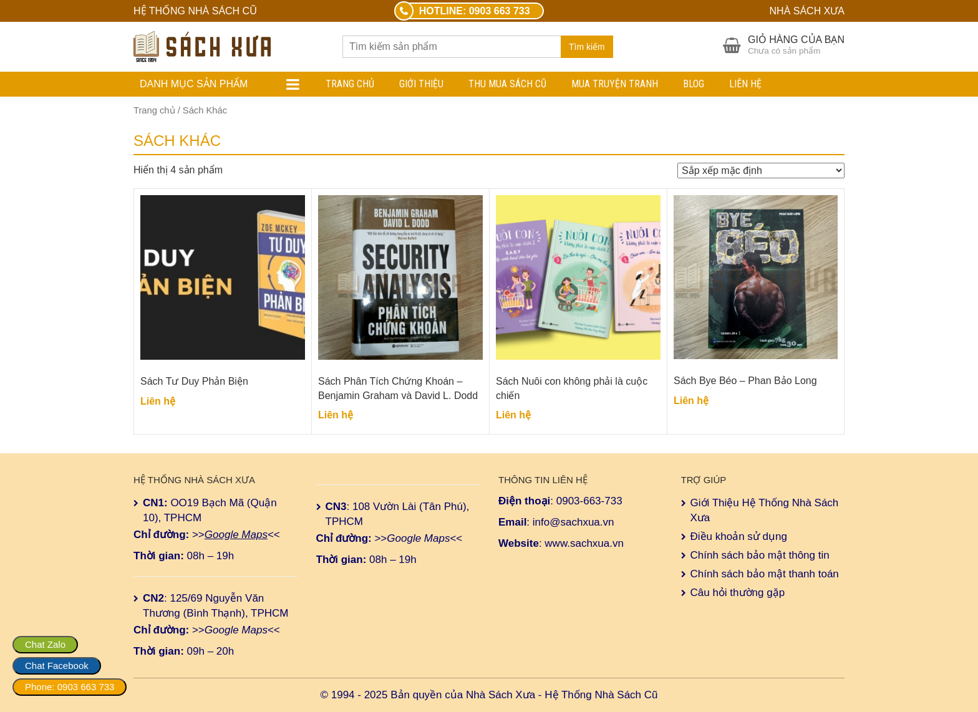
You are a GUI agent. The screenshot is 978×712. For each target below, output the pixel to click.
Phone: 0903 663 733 (69, 686)
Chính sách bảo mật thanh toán (764, 574)
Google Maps (236, 535)
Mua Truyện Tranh (614, 84)
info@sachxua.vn (573, 522)
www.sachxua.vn (584, 543)
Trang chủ (350, 84)
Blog (693, 84)
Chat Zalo (45, 644)
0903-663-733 (589, 501)
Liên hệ (745, 84)
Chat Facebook (57, 665)
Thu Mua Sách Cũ (507, 84)
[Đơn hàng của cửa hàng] (761, 170)
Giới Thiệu (421, 84)
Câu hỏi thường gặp (737, 593)
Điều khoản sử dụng (738, 536)
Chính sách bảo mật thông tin (760, 555)
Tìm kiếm (587, 47)
